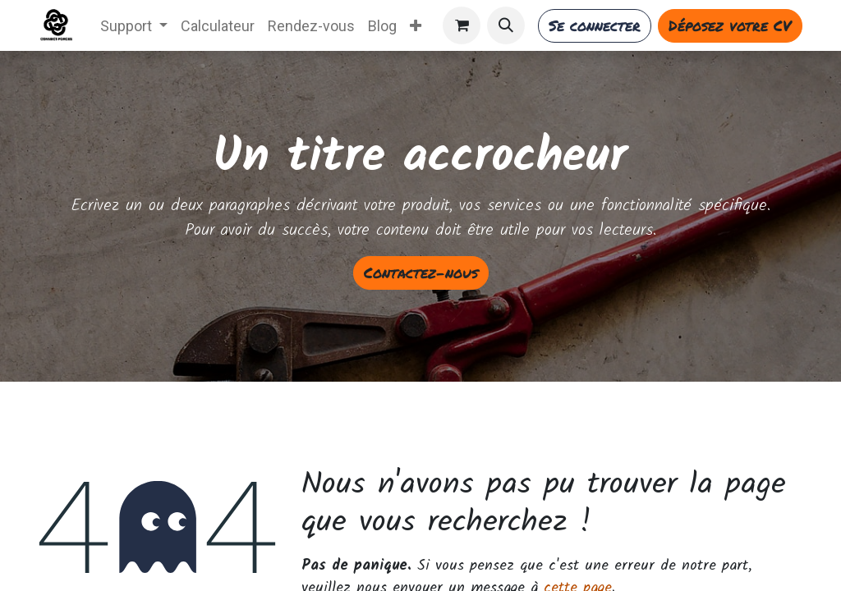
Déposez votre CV (730, 25)
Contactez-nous (421, 272)
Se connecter (595, 25)
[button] (506, 25)
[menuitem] (134, 26)
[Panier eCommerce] (461, 25)
